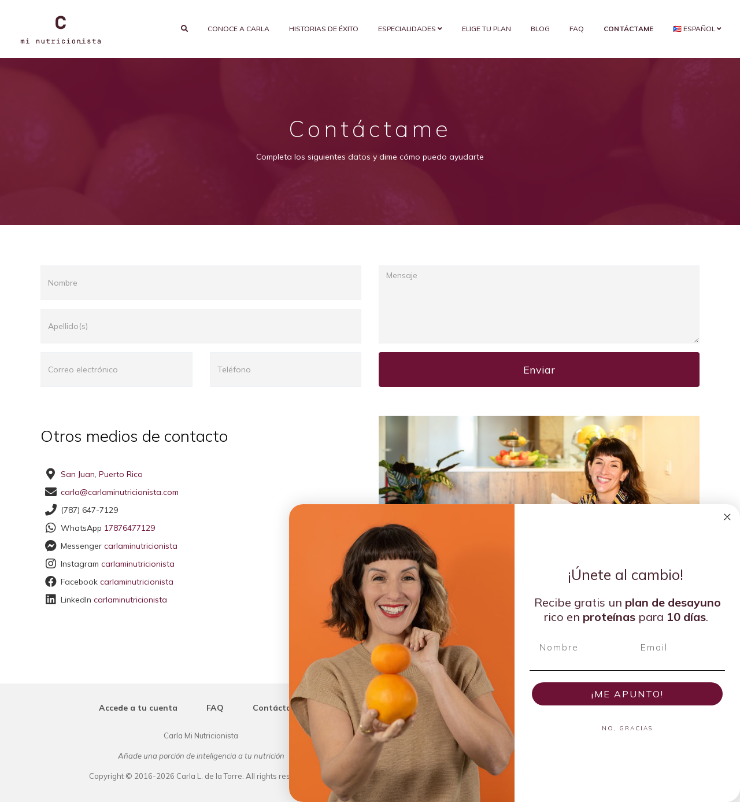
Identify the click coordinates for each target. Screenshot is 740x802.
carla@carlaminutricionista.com (120, 492)
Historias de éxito (323, 28)
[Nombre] (577, 647)
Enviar (539, 369)
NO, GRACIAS (627, 728)
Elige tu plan (486, 28)
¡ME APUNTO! (627, 694)
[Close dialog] (727, 517)
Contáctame (278, 708)
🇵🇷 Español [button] (697, 28)
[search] (184, 28)
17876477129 (129, 528)
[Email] (678, 647)
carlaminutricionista (140, 546)
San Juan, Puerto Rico (102, 474)
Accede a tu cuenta (138, 708)
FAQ (576, 28)
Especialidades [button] (410, 28)
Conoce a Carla (238, 28)
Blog (540, 28)
